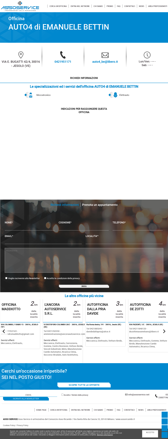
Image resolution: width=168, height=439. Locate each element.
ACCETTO (150, 432)
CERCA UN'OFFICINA (58, 6)
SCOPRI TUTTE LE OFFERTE (84, 394)
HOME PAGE (41, 419)
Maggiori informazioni (105, 435)
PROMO (110, 6)
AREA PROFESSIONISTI (157, 6)
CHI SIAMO (98, 6)
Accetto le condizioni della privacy (63, 283)
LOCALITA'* (124, 244)
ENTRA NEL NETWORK (80, 6)
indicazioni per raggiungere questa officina (84, 114)
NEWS (141, 6)
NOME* (30, 231)
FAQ (118, 6)
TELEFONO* (138, 231)
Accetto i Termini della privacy (76, 404)
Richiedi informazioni (84, 79)
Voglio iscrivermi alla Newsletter (22, 283)
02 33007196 (163, 405)
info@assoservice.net (138, 403)
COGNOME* (84, 231)
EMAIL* (43, 244)
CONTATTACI (129, 6)
